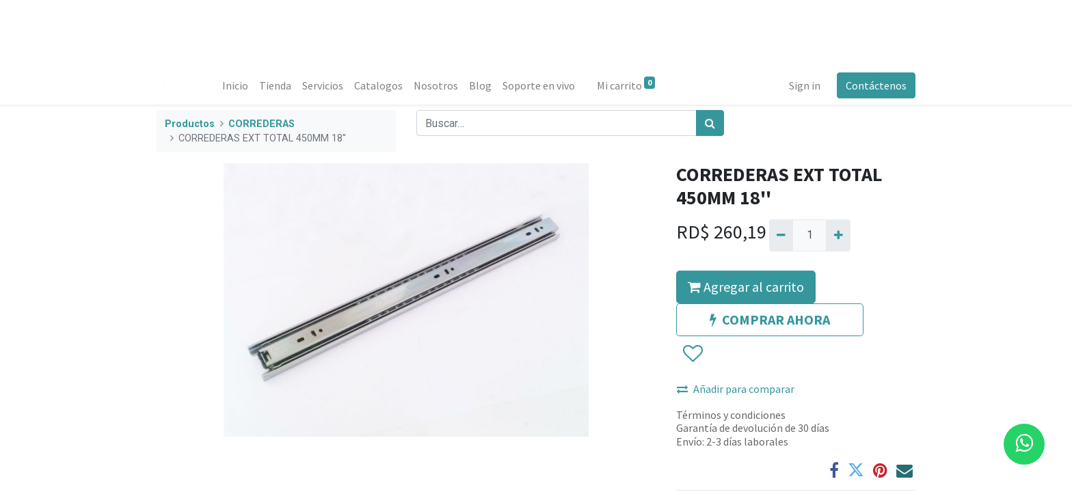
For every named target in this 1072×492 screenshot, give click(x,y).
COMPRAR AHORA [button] (770, 319)
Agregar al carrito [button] (746, 286)
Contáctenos (876, 85)
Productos (190, 124)
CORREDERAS (261, 124)
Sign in (804, 85)
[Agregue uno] (838, 235)
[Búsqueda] (710, 123)
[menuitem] (235, 85)
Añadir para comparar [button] (735, 389)
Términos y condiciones (731, 415)
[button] (692, 354)
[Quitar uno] (781, 235)
